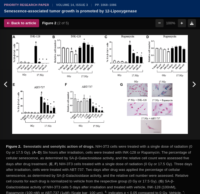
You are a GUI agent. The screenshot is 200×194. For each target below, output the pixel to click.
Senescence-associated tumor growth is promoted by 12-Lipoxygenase (70, 11)
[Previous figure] (6, 84)
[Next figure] (194, 84)
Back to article (21, 23)
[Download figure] (192, 23)
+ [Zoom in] (182, 23)
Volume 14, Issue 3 (72, 4)
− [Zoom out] (159, 23)
